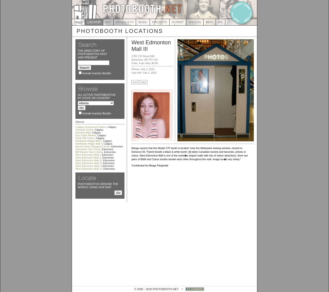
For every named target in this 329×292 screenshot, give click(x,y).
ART (108, 22)
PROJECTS (159, 22)
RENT (210, 22)
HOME (78, 22)
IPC (220, 22)
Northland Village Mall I (88, 141)
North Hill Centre (84, 138)
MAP (135, 82)
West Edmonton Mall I (87, 154)
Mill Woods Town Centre (89, 152)
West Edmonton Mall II (88, 157)
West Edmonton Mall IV (88, 163)
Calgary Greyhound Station (90, 127)
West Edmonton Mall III (88, 160)
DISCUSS (195, 22)
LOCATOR (94, 22)
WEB (143, 82)
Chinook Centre (84, 129)
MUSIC (142, 22)
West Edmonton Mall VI (88, 168)
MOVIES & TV (124, 22)
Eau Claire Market (85, 135)
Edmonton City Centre (87, 149)
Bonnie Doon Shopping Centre (92, 146)
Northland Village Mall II (88, 143)
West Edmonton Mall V (88, 166)
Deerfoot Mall (82, 132)
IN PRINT (178, 22)
